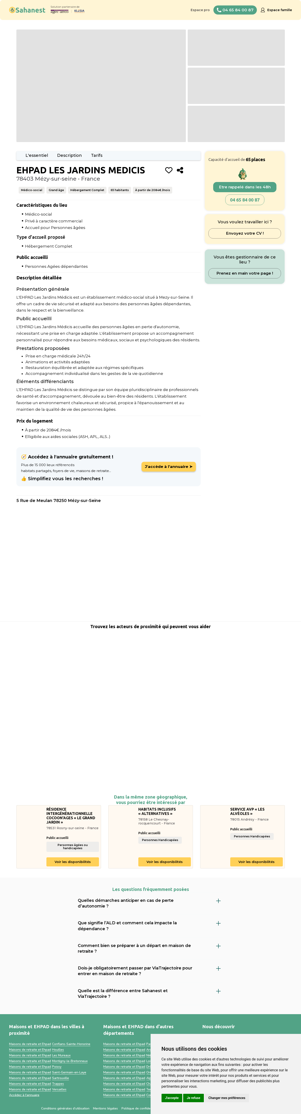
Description (69, 155)
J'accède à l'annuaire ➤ (168, 466)
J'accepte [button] (172, 1098)
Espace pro (200, 10)
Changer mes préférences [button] (226, 1098)
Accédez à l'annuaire (24, 1095)
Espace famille (279, 10)
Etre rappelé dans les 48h (245, 187)
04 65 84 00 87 (245, 199)
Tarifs (96, 155)
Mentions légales (105, 1108)
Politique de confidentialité (140, 1108)
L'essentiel (36, 155)
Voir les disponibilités (73, 862)
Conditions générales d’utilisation (65, 1108)
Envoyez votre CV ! (245, 233)
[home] (27, 10)
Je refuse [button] (193, 1098)
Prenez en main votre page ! (244, 273)
